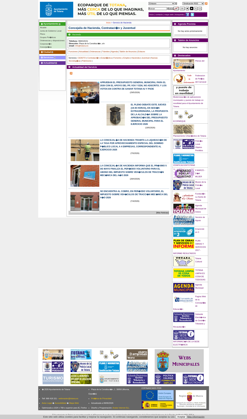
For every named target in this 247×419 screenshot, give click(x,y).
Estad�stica (106, 58)
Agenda (114, 51)
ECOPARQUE (179, 121)
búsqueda (179, 14)
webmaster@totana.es (68, 398)
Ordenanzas (95, 51)
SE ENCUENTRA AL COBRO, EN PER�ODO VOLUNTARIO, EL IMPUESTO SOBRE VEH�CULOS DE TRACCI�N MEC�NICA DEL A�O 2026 (134, 194)
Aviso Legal (47, 403)
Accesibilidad (60, 403)
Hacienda (136, 58)
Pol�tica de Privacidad (101, 398)
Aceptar (181, 416)
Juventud (145, 58)
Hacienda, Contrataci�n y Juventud (111, 27)
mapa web (169, 14)
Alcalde (43, 27)
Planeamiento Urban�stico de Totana (189, 136)
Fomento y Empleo (122, 58)
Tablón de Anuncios (127, 51)
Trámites (106, 51)
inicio (152, 14)
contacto (159, 14)
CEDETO (82, 58)
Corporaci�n (46, 44)
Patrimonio (86, 61)
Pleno (42, 34)
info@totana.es (81, 46)
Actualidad (83, 51)
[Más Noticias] (162, 213)
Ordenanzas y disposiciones (52, 40)
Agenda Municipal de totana (200, 208)
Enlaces (141, 51)
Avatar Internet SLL (121, 408)
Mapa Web (74, 403)
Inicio (108, 23)
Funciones (73, 51)
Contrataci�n (93, 58)
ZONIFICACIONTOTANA (184, 165)
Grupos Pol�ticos (48, 37)
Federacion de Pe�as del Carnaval (200, 79)
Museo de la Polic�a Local (200, 185)
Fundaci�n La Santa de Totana (200, 197)
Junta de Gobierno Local (50, 31)
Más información (196, 416)
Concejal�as (46, 47)
